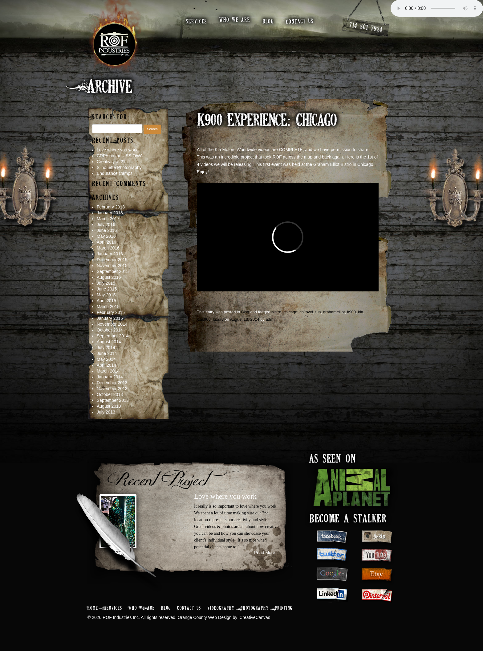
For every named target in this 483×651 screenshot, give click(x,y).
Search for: (111, 117)
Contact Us (189, 608)
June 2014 (107, 353)
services (196, 22)
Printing (284, 608)
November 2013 (112, 388)
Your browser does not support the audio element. (437, 8)
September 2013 (113, 400)
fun (318, 312)
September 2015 (113, 271)
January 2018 (110, 212)
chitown (306, 312)
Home (92, 608)
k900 (351, 312)
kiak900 (204, 319)
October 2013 (110, 394)
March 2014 (108, 371)
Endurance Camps (114, 173)
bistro (276, 312)
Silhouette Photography (119, 167)
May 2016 (106, 236)
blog (268, 22)
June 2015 (107, 288)
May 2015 (106, 294)
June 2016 (107, 230)
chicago (290, 312)
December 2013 (112, 382)
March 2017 (108, 218)
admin (271, 319)
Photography (255, 608)
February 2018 (111, 206)
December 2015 (112, 259)
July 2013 (106, 412)
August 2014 (109, 341)
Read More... (266, 552)
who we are (234, 20)
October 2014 (110, 330)
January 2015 (110, 318)
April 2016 (106, 242)
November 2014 (112, 324)
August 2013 (109, 406)
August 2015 (109, 277)
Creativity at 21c (112, 161)
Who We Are (141, 608)
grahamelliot (334, 312)
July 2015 (106, 283)
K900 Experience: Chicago (267, 121)
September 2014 (113, 335)
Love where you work (117, 149)
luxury (218, 319)
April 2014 (106, 365)
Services (113, 608)
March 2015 (108, 306)
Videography (220, 608)
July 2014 (106, 347)
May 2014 (106, 359)
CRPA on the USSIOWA (120, 155)
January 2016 (110, 253)
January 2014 (110, 376)
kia (360, 312)
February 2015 (111, 312)
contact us (300, 21)
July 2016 (106, 224)
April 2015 (106, 300)
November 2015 (112, 265)
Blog (245, 312)
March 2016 (108, 247)
